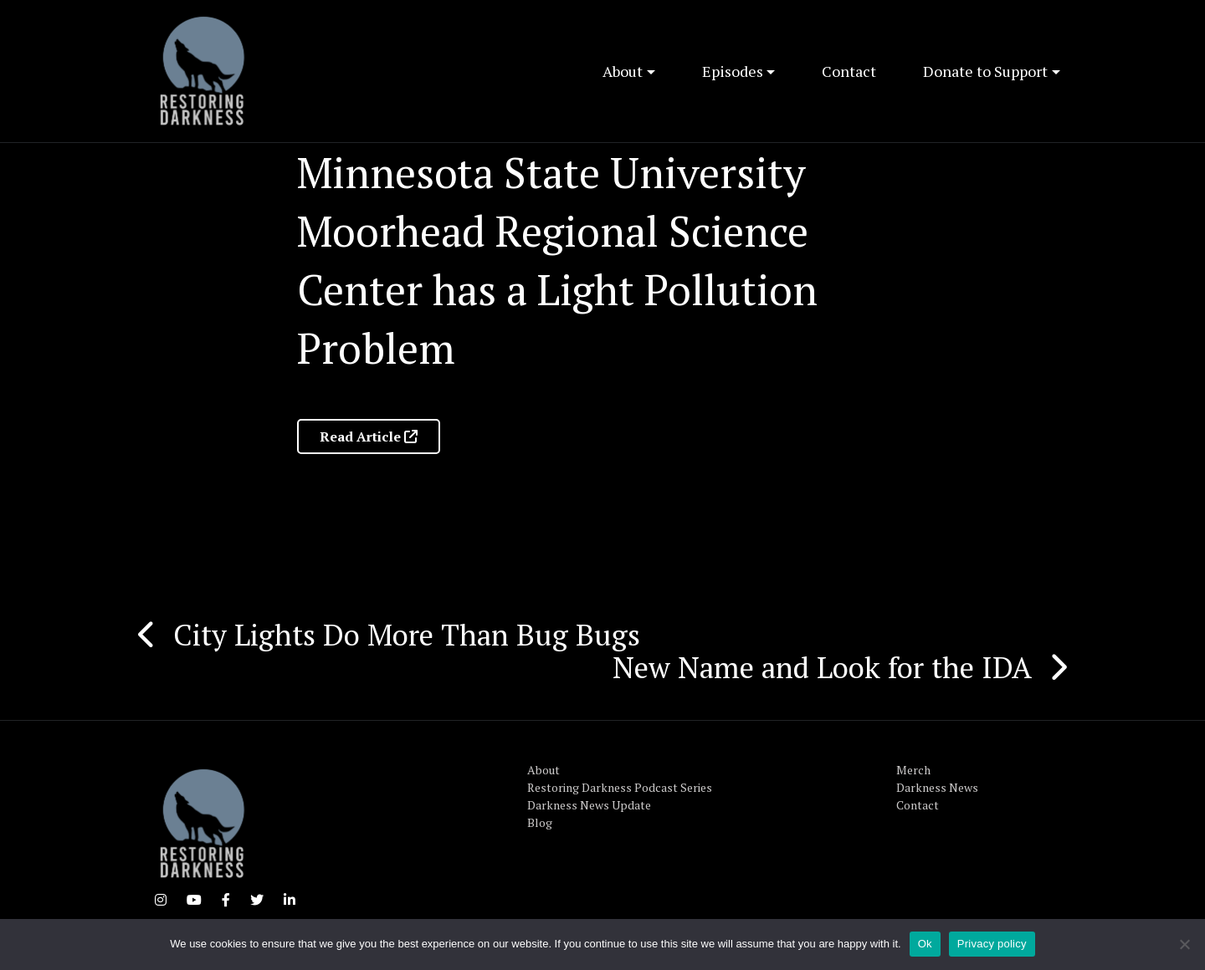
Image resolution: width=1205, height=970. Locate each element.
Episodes (732, 71)
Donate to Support (985, 71)
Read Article (369, 436)
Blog (539, 822)
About (622, 71)
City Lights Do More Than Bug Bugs (406, 634)
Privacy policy (992, 943)
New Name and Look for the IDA (822, 667)
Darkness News (937, 787)
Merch (913, 770)
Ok (925, 943)
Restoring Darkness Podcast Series (619, 787)
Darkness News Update (589, 805)
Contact (849, 71)
